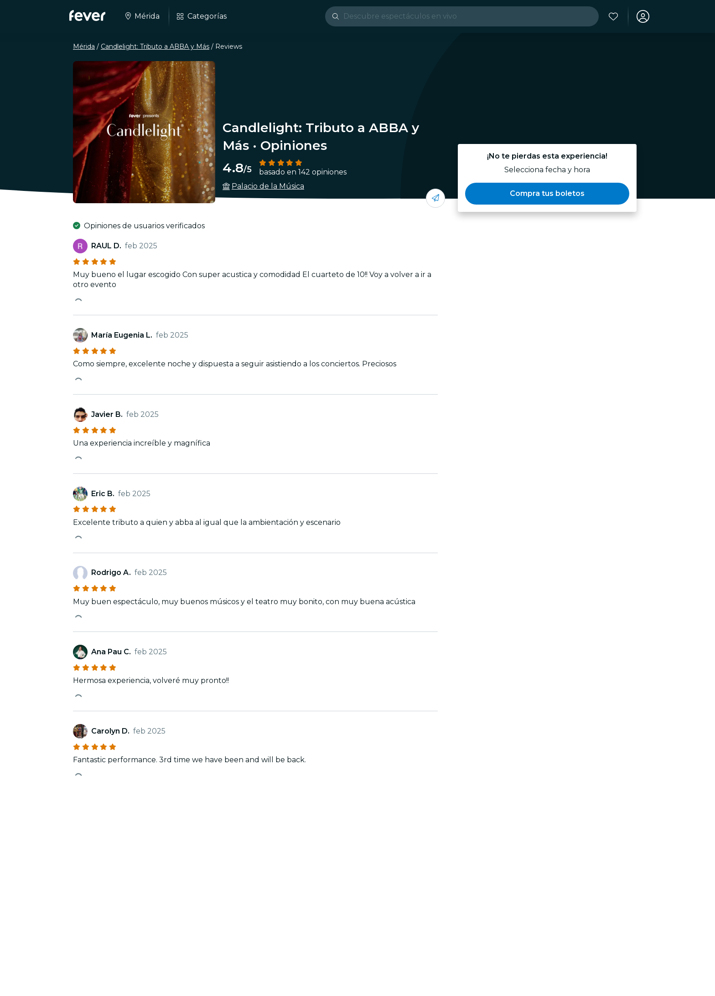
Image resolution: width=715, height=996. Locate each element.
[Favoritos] (613, 16)
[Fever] (87, 15)
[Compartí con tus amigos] (435, 198)
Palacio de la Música (268, 186)
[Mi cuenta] (643, 16)
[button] (547, 194)
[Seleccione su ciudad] (141, 16)
